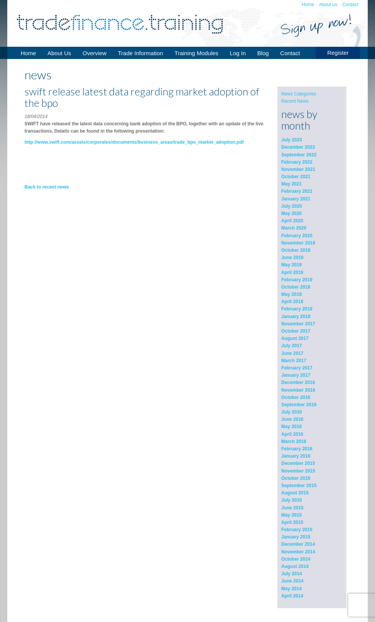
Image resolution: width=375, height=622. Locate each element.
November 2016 (298, 390)
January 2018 (295, 316)
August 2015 (294, 493)
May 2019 (291, 265)
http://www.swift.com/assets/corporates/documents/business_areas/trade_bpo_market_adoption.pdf (134, 142)
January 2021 (295, 199)
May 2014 (291, 588)
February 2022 (296, 162)
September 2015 (298, 485)
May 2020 (291, 213)
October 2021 (295, 176)
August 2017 (294, 338)
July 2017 (291, 345)
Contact (350, 4)
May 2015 (291, 515)
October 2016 (295, 397)
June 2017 (292, 353)
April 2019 (292, 272)
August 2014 (294, 566)
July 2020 (291, 206)
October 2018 (295, 287)
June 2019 (292, 257)
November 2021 (298, 169)
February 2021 (296, 191)
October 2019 (295, 250)
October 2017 (295, 331)
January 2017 (295, 375)
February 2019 (296, 279)
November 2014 (298, 552)
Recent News (294, 101)
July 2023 (291, 140)
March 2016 (293, 441)
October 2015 (295, 478)
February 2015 (296, 529)
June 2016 (292, 419)
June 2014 (292, 581)
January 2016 (295, 456)
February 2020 (296, 235)
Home (308, 4)
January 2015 (295, 537)
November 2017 (298, 324)
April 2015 (292, 522)
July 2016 (291, 412)
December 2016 (298, 382)
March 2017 (293, 360)
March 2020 (293, 228)
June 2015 (292, 507)
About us (328, 4)
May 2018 (291, 294)
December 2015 (298, 463)
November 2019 (298, 243)
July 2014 (291, 573)
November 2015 (298, 471)
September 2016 (298, 404)
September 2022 (298, 155)
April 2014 (292, 596)
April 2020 (292, 220)
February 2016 (296, 448)
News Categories (298, 94)
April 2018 (292, 301)
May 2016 (291, 426)
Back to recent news (46, 187)
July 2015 (291, 500)
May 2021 (291, 184)
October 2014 (295, 559)
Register (338, 52)
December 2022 (298, 147)
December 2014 (298, 544)
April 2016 (292, 434)
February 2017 (296, 368)
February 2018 (296, 309)
